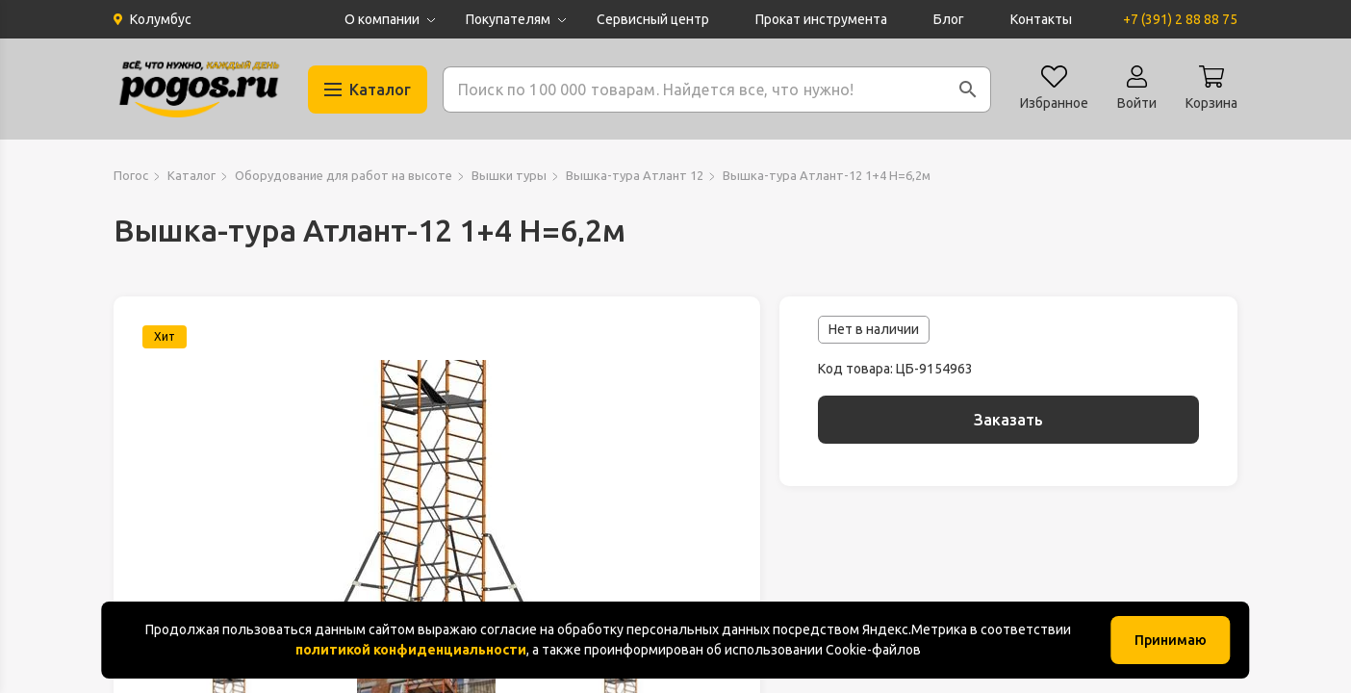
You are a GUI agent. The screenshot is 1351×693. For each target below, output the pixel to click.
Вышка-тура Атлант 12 (634, 175)
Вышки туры (509, 175)
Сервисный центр (653, 19)
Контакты (1041, 19)
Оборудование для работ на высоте (343, 175)
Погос (131, 175)
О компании (382, 19)
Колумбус (160, 19)
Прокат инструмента (821, 19)
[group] (437, 502)
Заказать (1008, 419)
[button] (968, 89)
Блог (948, 19)
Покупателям (508, 19)
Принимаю (1170, 640)
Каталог (191, 175)
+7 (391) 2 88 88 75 (1180, 19)
